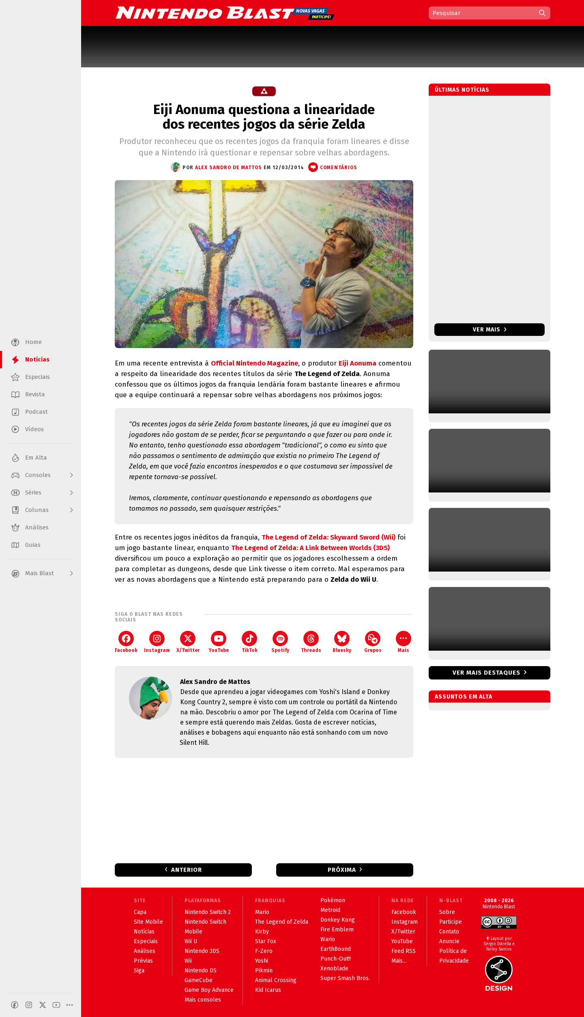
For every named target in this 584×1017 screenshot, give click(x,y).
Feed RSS (403, 951)
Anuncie (449, 941)
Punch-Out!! (335, 958)
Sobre (447, 912)
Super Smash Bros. (345, 978)
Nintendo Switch (205, 921)
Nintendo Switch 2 (208, 912)
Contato (449, 931)
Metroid (330, 910)
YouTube (218, 642)
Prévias (143, 960)
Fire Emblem (337, 929)
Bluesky (342, 642)
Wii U (191, 941)
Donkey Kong (337, 919)
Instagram (157, 642)
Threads (311, 642)
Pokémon (332, 900)
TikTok (250, 642)
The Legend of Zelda (281, 921)
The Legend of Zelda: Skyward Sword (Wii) (328, 537)
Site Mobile (148, 921)
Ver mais (490, 329)
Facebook (126, 642)
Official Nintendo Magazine (254, 363)
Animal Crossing (275, 980)
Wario (327, 939)
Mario (262, 912)
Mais (403, 642)
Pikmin (264, 970)
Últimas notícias (462, 89)
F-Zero (264, 951)
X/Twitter (188, 642)
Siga (139, 970)
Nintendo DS (201, 970)
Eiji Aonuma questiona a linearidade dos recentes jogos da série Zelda (264, 116)
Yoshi (261, 960)
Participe (450, 921)
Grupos (373, 642)
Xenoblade (334, 968)
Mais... (398, 960)
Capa (140, 912)
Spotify (280, 642)
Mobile (193, 931)
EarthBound (335, 949)
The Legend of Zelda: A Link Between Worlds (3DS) (310, 548)
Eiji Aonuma (357, 363)
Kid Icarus (268, 990)
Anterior (186, 869)
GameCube (199, 980)
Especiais (146, 941)
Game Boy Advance (209, 990)
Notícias (144, 931)
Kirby (262, 931)
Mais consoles (203, 999)
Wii (188, 960)
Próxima (342, 869)
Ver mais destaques (486, 672)
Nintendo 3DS (202, 951)
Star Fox (265, 941)
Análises (144, 951)
